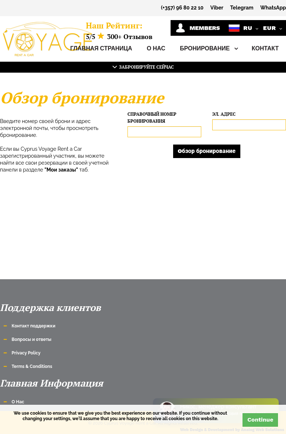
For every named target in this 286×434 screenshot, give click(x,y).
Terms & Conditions (32, 366)
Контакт (265, 48)
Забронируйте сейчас (143, 67)
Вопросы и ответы (32, 339)
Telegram (241, 8)
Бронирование (208, 48)
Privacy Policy (26, 353)
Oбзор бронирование (207, 150)
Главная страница (101, 48)
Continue (260, 419)
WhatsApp (273, 8)
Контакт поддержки (34, 326)
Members (198, 28)
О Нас (156, 48)
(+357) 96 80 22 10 (182, 8)
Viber (217, 8)
